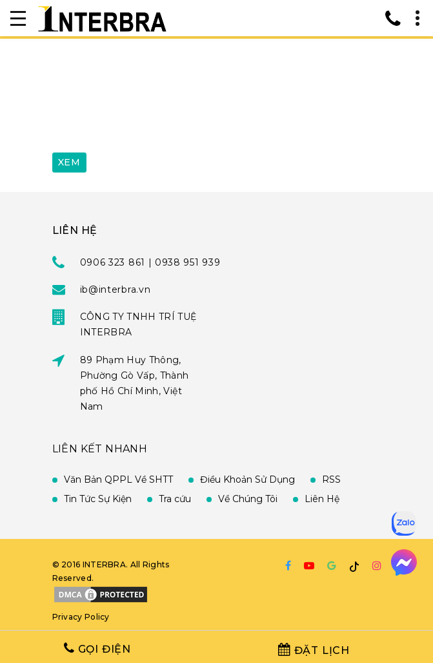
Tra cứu (175, 499)
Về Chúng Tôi (247, 499)
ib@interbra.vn (115, 289)
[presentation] (150, 112)
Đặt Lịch (314, 650)
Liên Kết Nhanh (100, 449)
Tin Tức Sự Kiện (98, 499)
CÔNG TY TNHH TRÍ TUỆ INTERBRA (138, 324)
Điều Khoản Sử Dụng (247, 479)
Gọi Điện (97, 648)
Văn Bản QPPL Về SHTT (118, 479)
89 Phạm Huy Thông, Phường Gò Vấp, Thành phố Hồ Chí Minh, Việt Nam (134, 383)
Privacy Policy (81, 617)
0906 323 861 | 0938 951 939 (150, 262)
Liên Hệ (322, 499)
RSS (331, 479)
